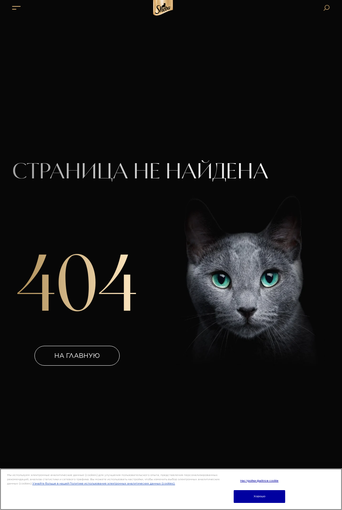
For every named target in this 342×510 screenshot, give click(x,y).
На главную (77, 355)
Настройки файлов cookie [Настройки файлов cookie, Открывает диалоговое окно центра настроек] (259, 480)
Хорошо (260, 496)
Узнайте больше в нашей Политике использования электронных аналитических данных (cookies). (103, 484)
